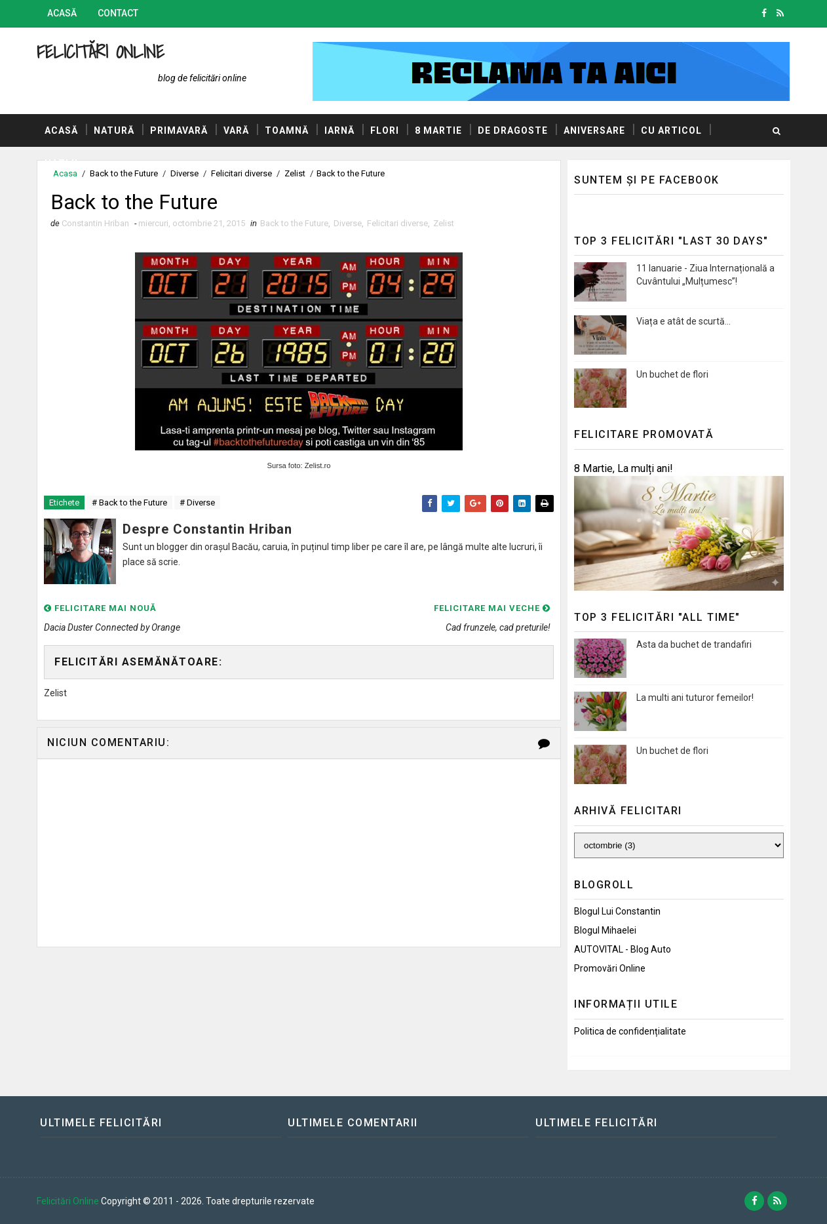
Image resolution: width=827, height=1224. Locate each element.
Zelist (443, 223)
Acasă (62, 13)
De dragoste (513, 130)
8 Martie (438, 130)
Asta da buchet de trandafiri (694, 644)
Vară (236, 130)
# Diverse (197, 502)
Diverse (348, 223)
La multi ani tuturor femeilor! (695, 697)
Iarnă (339, 130)
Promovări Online (609, 968)
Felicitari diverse (397, 223)
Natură (114, 130)
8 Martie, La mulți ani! (623, 468)
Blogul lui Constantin (617, 911)
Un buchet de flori (672, 374)
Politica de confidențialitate (630, 1031)
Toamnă (287, 130)
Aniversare (594, 130)
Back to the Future (294, 223)
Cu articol (671, 130)
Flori (384, 130)
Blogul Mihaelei (605, 930)
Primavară (179, 130)
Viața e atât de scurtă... (683, 321)
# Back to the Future (129, 502)
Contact (118, 13)
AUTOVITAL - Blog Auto (622, 949)
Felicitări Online (100, 51)
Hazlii (61, 163)
